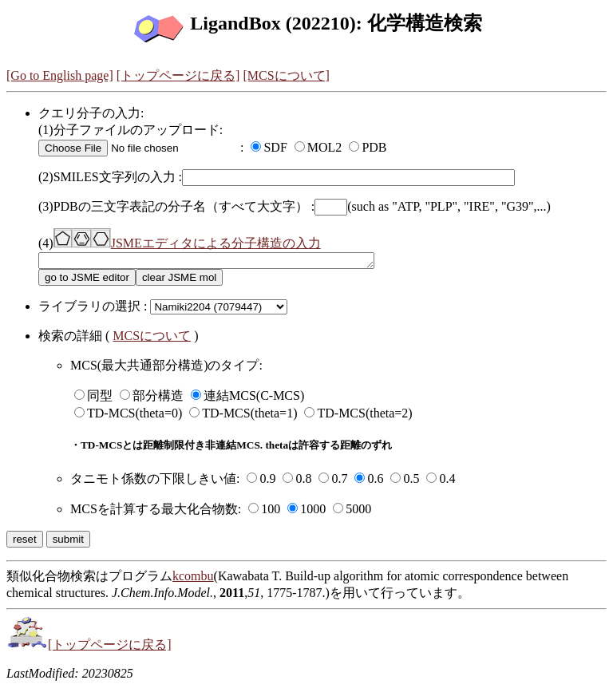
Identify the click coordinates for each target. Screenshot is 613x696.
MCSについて (152, 338)
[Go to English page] (59, 75)
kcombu (193, 578)
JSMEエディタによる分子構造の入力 (187, 243)
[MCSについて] (286, 75)
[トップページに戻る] (178, 75)
